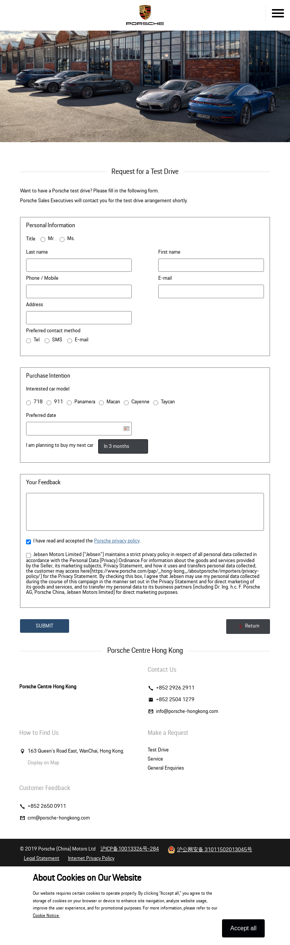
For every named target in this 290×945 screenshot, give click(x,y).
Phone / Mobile (42, 278)
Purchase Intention (48, 376)
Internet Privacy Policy (91, 858)
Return (248, 626)
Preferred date (41, 415)
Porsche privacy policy (116, 541)
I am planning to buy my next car (59, 445)
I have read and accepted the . (83, 541)
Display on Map (43, 762)
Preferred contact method (53, 330)
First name (169, 252)
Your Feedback (43, 482)
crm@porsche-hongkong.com (59, 818)
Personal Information (50, 225)
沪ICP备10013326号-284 (129, 849)
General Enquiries (166, 768)
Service (155, 759)
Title (30, 239)
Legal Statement (41, 858)
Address (34, 304)
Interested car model (47, 389)
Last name (37, 252)
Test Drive (158, 750)
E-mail (165, 278)
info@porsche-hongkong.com (187, 711)
